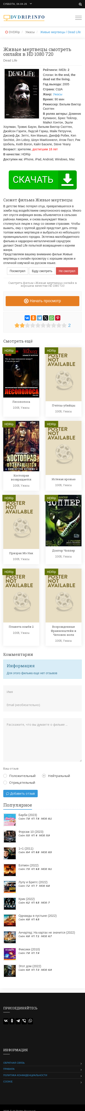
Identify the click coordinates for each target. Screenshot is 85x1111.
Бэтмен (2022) (29, 865)
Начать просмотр (42, 301)
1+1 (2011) (26, 848)
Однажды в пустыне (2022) (38, 915)
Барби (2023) (28, 815)
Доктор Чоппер (63, 550)
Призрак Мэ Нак (21, 553)
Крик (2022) (27, 899)
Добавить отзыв (20, 793)
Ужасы (57, 94)
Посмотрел (18, 271)
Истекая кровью (64, 479)
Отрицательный (19, 782)
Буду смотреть (42, 271)
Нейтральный (56, 775)
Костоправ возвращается (21, 477)
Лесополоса (21, 402)
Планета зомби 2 (21, 627)
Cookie (8, 1081)
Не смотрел (67, 271)
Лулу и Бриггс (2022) (33, 882)
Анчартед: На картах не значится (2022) (47, 932)
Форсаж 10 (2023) (31, 831)
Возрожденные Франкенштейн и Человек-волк (63, 630)
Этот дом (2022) (30, 966)
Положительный (19, 775)
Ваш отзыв (11, 768)
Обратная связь (14, 1062)
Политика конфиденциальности (25, 1075)
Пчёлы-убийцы (63, 405)
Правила (9, 1069)
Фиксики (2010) (29, 949)
